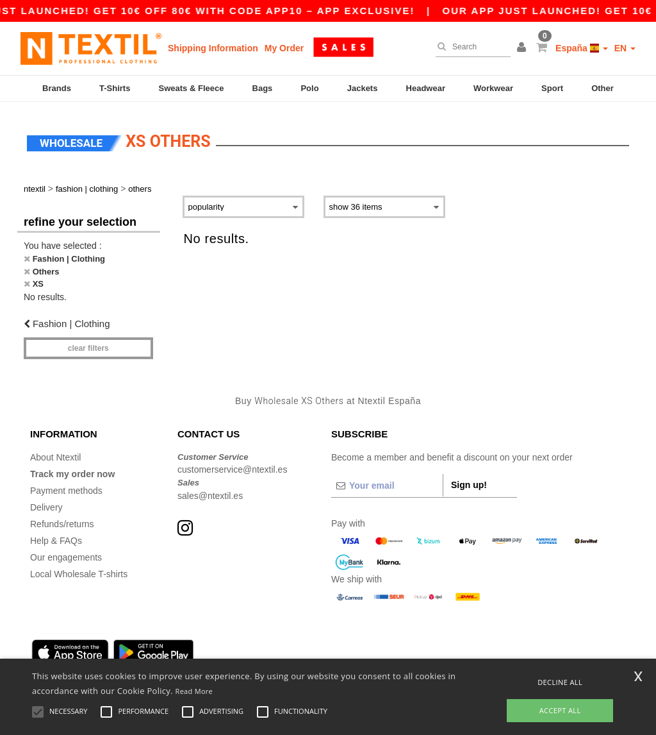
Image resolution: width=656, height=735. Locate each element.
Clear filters (88, 343)
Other (602, 88)
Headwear (425, 88)
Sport (552, 88)
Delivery (46, 502)
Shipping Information (213, 48)
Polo (309, 88)
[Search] (470, 46)
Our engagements (66, 552)
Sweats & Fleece (191, 88)
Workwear (493, 88)
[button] (523, 48)
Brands (56, 88)
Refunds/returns (62, 519)
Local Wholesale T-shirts (78, 569)
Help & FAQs (56, 535)
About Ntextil (55, 452)
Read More (194, 691)
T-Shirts (114, 88)
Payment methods (66, 485)
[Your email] (387, 480)
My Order (284, 48)
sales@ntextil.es (210, 491)
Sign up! (469, 480)
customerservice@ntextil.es (232, 465)
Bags (262, 88)
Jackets (362, 88)
